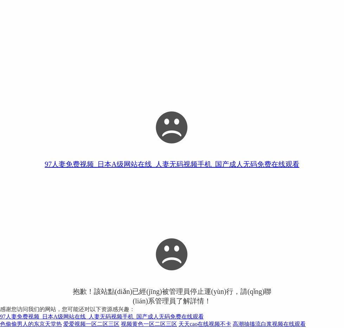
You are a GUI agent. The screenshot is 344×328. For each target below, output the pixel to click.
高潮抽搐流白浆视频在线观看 (269, 324)
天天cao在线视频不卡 (205, 324)
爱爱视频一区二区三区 (91, 324)
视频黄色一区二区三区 (149, 324)
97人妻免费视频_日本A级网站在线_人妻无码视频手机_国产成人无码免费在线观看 (172, 164)
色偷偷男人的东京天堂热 (31, 324)
